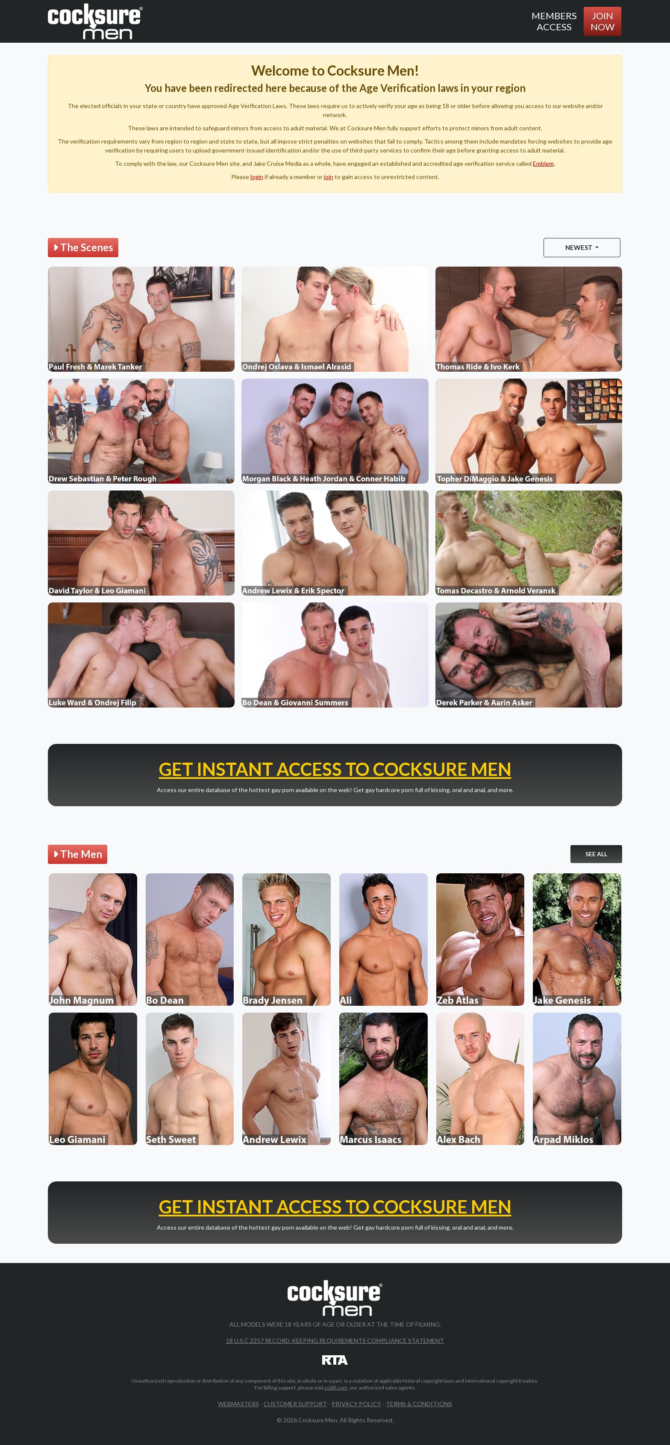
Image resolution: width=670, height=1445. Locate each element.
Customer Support (295, 1403)
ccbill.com (335, 1387)
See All (596, 854)
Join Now (602, 21)
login (256, 176)
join (328, 176)
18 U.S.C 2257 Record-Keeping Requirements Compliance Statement (335, 1340)
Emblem (543, 163)
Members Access (554, 21)
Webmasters (238, 1403)
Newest (579, 247)
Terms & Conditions (419, 1403)
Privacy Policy (356, 1403)
